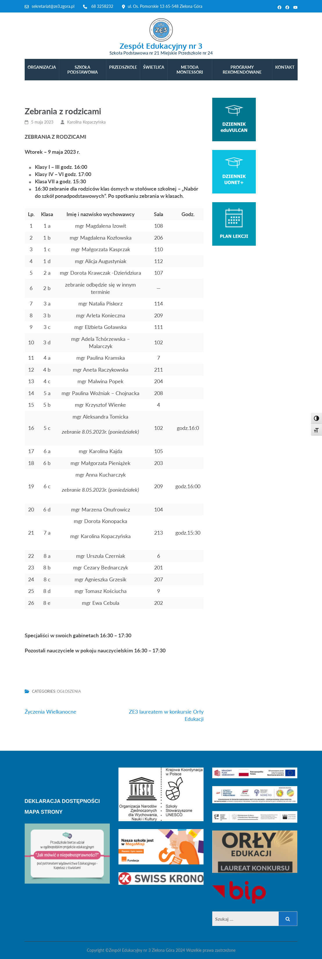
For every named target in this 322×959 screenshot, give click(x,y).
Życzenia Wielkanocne (50, 711)
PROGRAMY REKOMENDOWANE (242, 70)
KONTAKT (284, 67)
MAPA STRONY (44, 812)
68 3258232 (102, 6)
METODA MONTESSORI (190, 70)
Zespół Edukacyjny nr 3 (161, 45)
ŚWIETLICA (153, 67)
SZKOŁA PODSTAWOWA (82, 70)
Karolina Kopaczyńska (86, 122)
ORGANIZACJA (42, 67)
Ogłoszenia (69, 691)
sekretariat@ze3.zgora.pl (53, 6)
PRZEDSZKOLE (123, 67)
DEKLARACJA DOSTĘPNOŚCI (62, 801)
